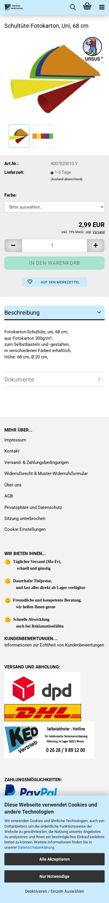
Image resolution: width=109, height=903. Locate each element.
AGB (8, 496)
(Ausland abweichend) (67, 179)
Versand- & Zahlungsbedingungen (36, 462)
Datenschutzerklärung (36, 847)
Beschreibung (22, 312)
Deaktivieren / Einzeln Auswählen (54, 891)
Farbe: (10, 195)
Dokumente (19, 379)
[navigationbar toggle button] (101, 7)
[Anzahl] (54, 245)
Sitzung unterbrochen (24, 518)
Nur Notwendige (54, 876)
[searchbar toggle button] (72, 7)
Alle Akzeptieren (54, 859)
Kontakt (11, 451)
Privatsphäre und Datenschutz (33, 507)
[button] (13, 245)
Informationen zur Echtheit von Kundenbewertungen (54, 645)
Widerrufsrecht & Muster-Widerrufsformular (46, 473)
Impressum (15, 440)
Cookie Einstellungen (25, 529)
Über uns (13, 485)
